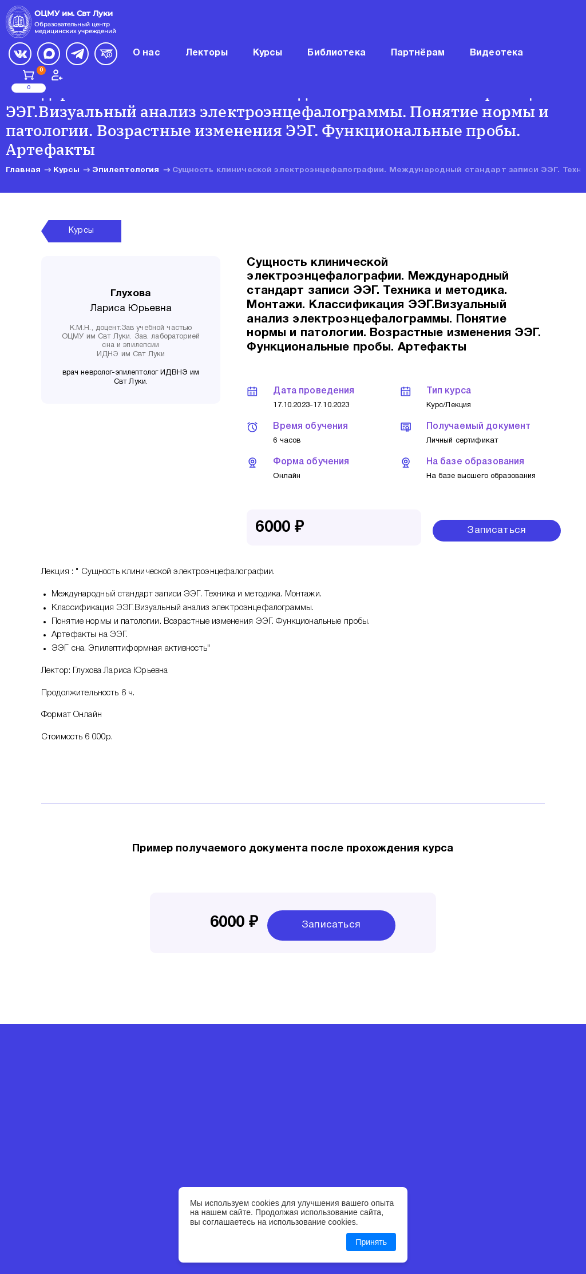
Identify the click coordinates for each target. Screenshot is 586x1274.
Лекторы (206, 53)
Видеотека (496, 53)
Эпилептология (126, 170)
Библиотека (336, 53)
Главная (23, 170)
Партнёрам (418, 53)
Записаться (496, 530)
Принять (371, 1242)
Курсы (66, 170)
